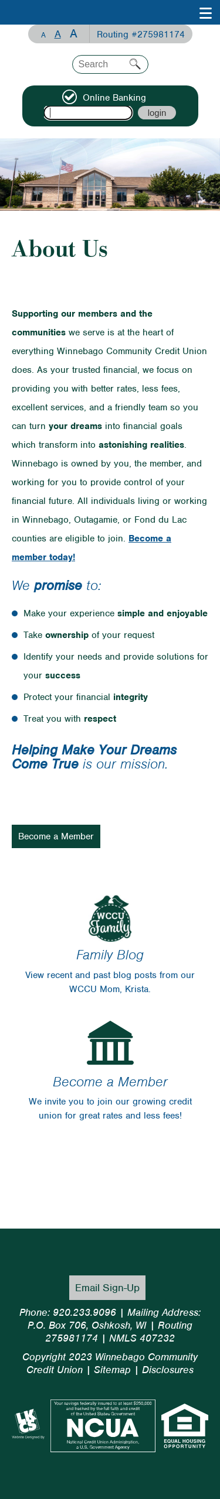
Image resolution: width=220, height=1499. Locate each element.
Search (135, 64)
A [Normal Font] (58, 34)
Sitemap (112, 1369)
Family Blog (110, 954)
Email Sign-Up (107, 1287)
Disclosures (168, 1369)
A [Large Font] (73, 34)
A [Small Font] (43, 35)
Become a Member (56, 836)
